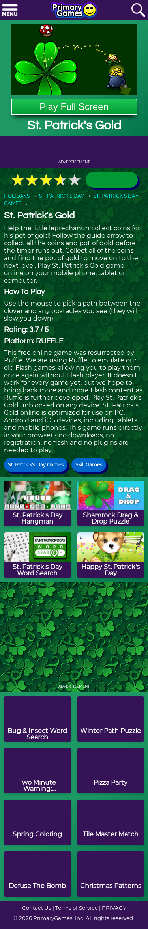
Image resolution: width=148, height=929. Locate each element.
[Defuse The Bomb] (37, 874)
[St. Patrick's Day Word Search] (37, 555)
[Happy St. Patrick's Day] (110, 555)
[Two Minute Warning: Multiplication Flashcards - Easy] (37, 770)
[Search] (138, 10)
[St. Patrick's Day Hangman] (37, 503)
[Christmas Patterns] (110, 874)
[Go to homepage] (74, 11)
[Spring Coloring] (37, 822)
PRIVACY (114, 908)
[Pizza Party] (110, 770)
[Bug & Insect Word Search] (37, 719)
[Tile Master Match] (110, 822)
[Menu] (10, 10)
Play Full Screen (74, 106)
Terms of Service (76, 908)
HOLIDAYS (17, 196)
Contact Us (36, 908)
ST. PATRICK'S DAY (61, 196)
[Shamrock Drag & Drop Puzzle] (110, 503)
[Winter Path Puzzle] (110, 719)
